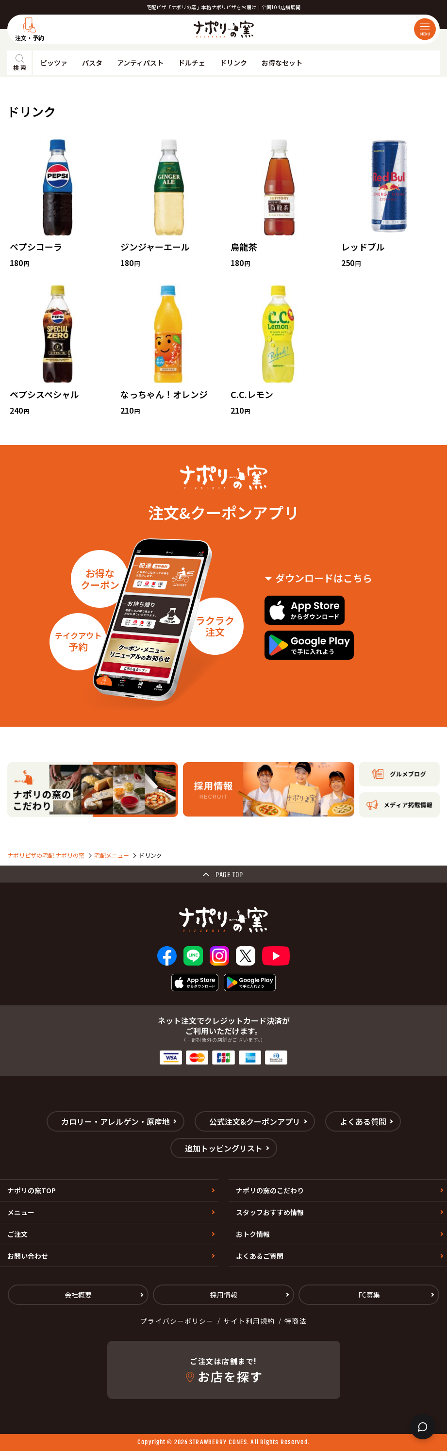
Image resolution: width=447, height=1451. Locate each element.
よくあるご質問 (259, 1256)
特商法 (295, 1321)
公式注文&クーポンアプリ (254, 1121)
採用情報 (223, 1295)
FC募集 (369, 1295)
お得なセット (282, 62)
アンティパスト (140, 62)
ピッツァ (53, 62)
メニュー (20, 1212)
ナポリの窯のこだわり (270, 1190)
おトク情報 (253, 1234)
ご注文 (17, 1234)
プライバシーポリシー (177, 1321)
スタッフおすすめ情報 (270, 1212)
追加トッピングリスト (224, 1148)
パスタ (92, 62)
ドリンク (233, 62)
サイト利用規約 (249, 1321)
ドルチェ (191, 62)
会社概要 (78, 1295)
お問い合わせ (27, 1256)
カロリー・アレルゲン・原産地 (115, 1121)
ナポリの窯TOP (31, 1190)
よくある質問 (363, 1121)
